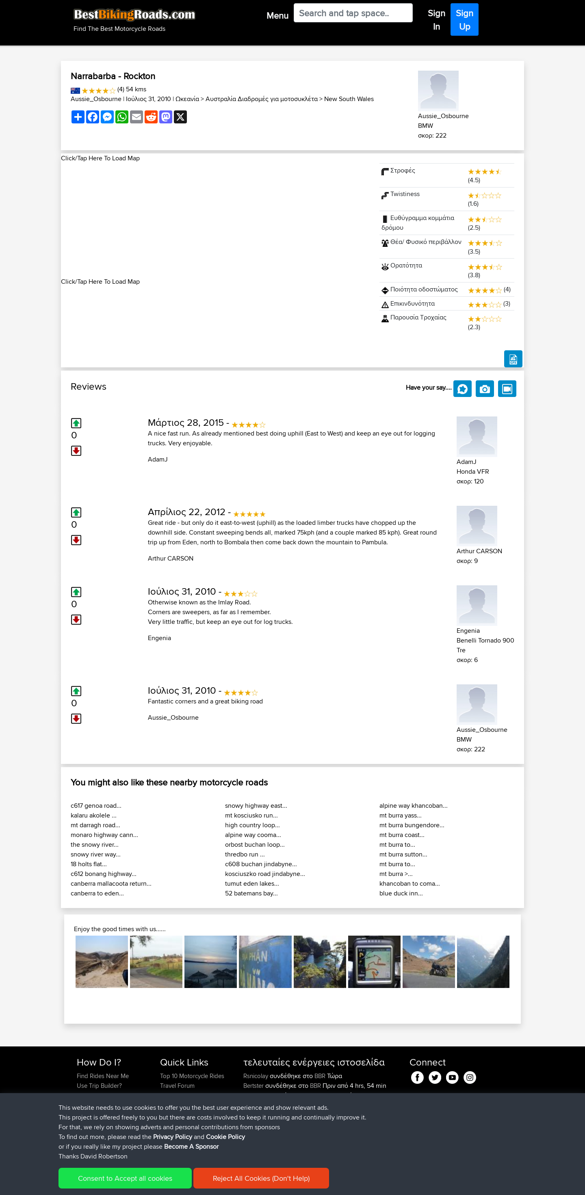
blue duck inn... (401, 893)
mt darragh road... (95, 825)
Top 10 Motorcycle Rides (192, 1076)
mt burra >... (396, 873)
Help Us (171, 1124)
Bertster (254, 1085)
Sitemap (152, 1183)
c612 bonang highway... (103, 873)
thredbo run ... (245, 854)
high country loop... (252, 825)
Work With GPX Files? (105, 1095)
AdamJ (158, 459)
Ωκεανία (187, 99)
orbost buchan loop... (255, 844)
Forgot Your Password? (108, 1105)
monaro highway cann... (104, 834)
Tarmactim (257, 1115)
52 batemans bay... (251, 893)
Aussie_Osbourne (96, 99)
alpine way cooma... (253, 834)
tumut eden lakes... (252, 883)
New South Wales (349, 99)
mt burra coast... (402, 834)
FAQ (82, 1124)
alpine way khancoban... (413, 805)
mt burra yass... (400, 815)
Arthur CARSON (170, 558)
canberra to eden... (97, 893)
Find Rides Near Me (103, 1076)
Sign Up (464, 19)
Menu (277, 15)
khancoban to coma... (409, 883)
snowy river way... (96, 854)
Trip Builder (175, 1095)
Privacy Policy (186, 1183)
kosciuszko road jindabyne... (265, 873)
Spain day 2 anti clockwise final (344, 1134)
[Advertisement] (215, 220)
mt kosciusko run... (251, 815)
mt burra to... (397, 844)
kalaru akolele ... (94, 815)
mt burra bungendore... (411, 825)
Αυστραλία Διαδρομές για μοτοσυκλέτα (262, 99)
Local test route (323, 1115)
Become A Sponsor (102, 1115)
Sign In (436, 19)
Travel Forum (177, 1085)
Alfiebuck (256, 1095)
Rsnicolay (256, 1076)
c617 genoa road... (96, 805)
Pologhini (256, 1105)
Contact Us (174, 1115)
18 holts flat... (89, 864)
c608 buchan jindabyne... (261, 864)
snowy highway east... (256, 805)
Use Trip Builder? (99, 1085)
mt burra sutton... (403, 854)
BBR (319, 1076)
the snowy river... (95, 844)
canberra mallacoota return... (111, 883)
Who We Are (176, 1105)
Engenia (159, 638)
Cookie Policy (226, 1183)
